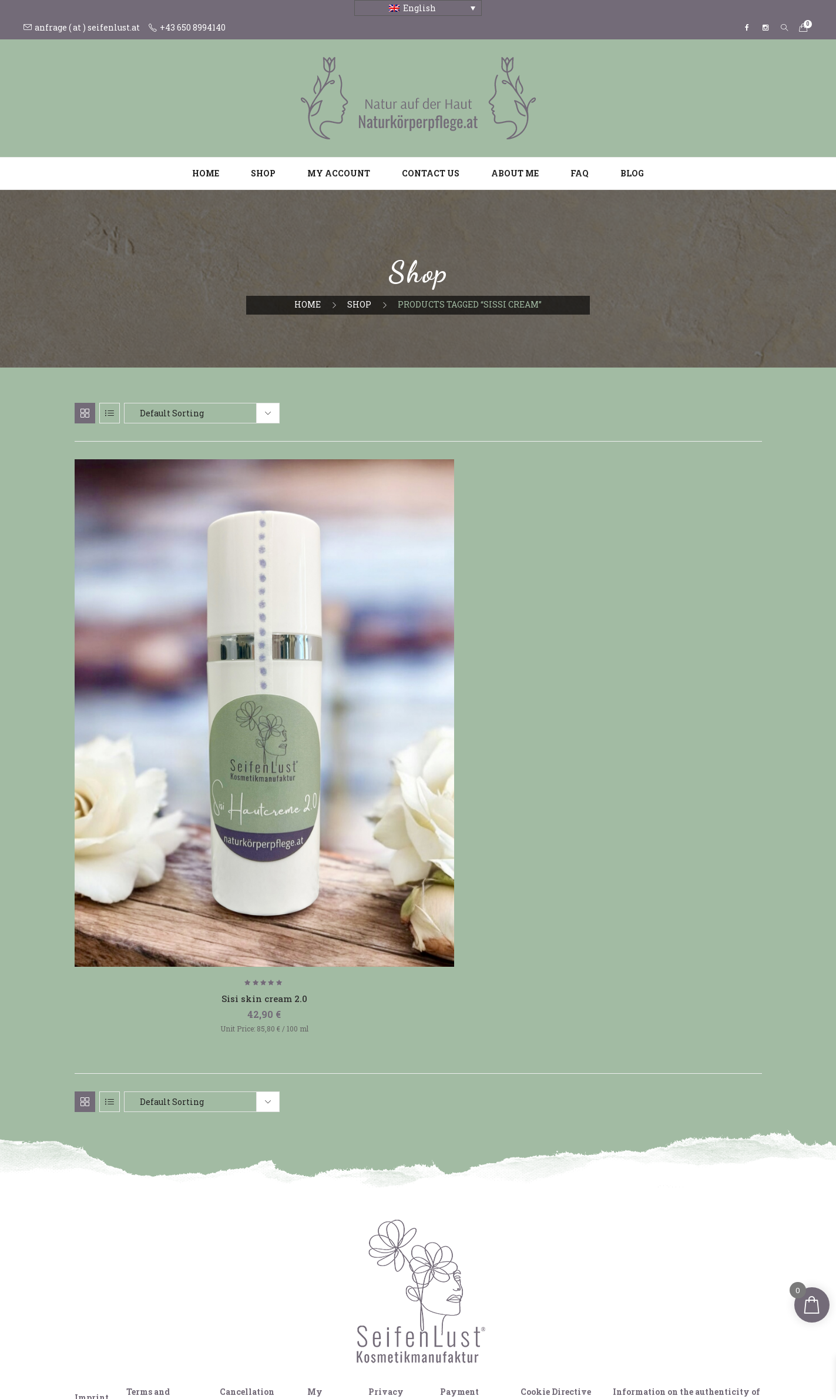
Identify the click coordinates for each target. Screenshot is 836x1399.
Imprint (92, 1187)
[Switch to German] (385, 1369)
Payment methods (459, 1187)
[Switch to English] (407, 1369)
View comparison (127, 1344)
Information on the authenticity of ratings (686, 1187)
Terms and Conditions (149, 1187)
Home (205, 173)
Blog (632, 173)
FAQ (579, 173)
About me (515, 173)
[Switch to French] (452, 1369)
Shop (263, 173)
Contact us (430, 173)
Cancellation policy (247, 1187)
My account (338, 173)
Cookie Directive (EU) (556, 1187)
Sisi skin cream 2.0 (183, 781)
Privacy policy (386, 1187)
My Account (325, 1187)
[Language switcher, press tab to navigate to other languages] (418, 8)
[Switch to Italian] (429, 1369)
